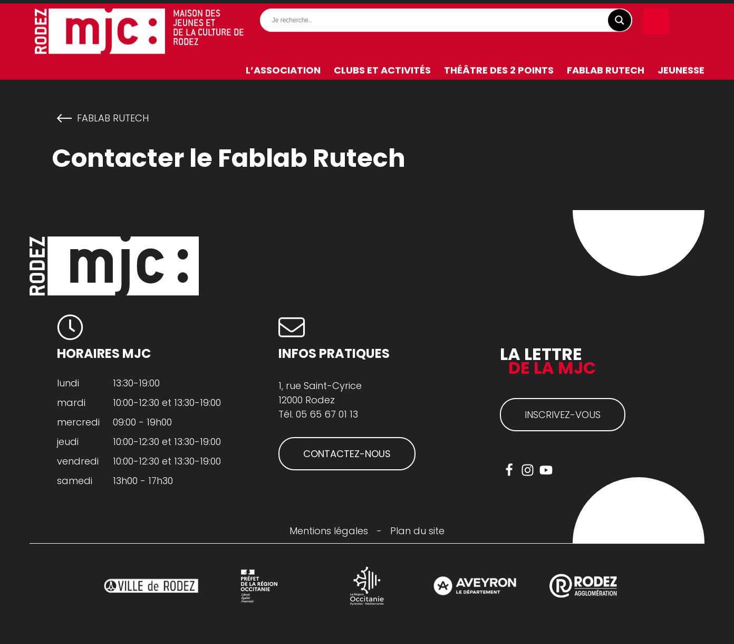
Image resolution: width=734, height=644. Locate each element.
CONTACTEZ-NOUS (347, 453)
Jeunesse (681, 66)
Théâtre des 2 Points (499, 66)
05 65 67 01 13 (327, 414)
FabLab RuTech (605, 66)
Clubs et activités (382, 66)
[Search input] (448, 17)
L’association (283, 66)
